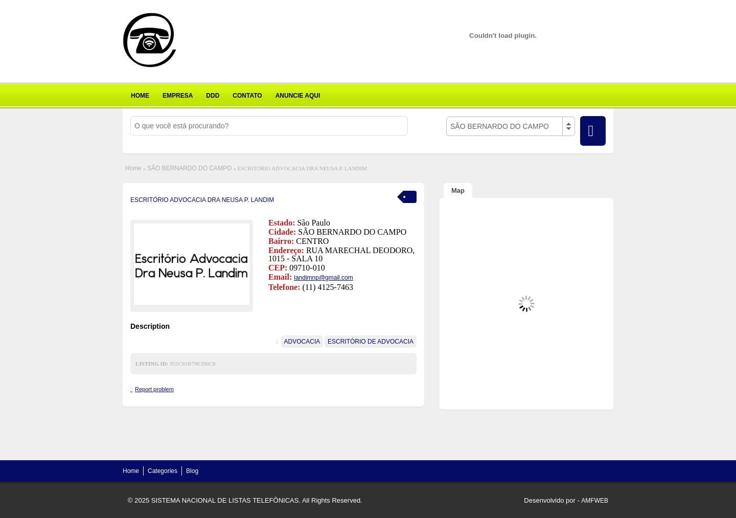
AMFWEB (594, 500)
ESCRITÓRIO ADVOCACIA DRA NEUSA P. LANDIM (202, 200)
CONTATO (247, 95)
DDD (212, 95)
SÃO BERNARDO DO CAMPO (189, 168)
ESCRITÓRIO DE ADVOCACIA (370, 341)
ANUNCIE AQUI (297, 95)
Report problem (154, 389)
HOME (140, 95)
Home (133, 168)
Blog (192, 471)
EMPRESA (178, 95)
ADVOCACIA (302, 341)
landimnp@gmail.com (323, 277)
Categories (162, 471)
